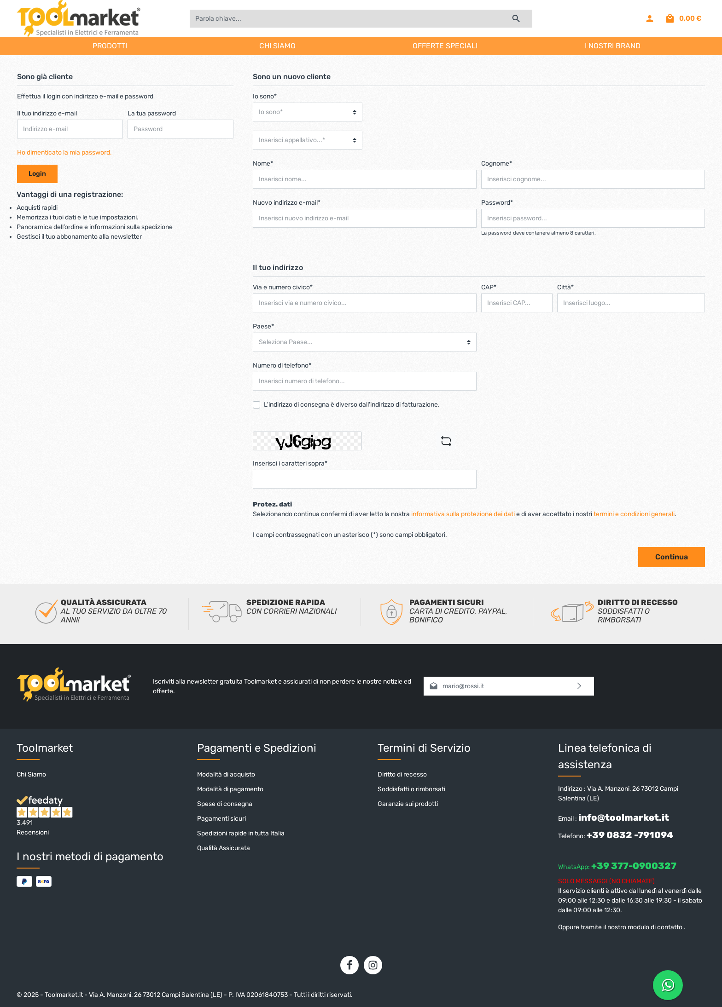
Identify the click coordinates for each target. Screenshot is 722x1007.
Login (37, 174)
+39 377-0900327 (633, 865)
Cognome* (496, 163)
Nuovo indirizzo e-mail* (286, 203)
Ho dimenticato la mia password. (64, 152)
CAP (488, 287)
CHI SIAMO (277, 45)
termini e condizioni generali (634, 514)
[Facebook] (349, 965)
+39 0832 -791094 (630, 834)
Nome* (263, 163)
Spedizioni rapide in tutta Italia (241, 833)
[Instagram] (373, 965)
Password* (497, 203)
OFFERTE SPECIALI (445, 45)
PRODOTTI (110, 45)
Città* (565, 287)
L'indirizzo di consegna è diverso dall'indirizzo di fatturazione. (352, 405)
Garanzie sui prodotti (408, 804)
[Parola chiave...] (345, 18)
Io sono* (265, 96)
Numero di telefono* (282, 365)
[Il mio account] (649, 18)
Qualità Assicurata (223, 848)
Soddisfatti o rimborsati (411, 789)
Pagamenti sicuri (221, 819)
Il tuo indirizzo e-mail (47, 113)
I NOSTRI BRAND (612, 45)
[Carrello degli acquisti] (683, 18)
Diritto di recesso (402, 774)
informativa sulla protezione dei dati (463, 514)
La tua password (152, 113)
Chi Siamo (31, 774)
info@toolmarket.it (623, 817)
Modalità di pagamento (230, 789)
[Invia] (579, 686)
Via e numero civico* (283, 287)
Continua (671, 556)
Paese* (263, 326)
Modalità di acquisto (226, 774)
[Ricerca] (516, 18)
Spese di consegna (224, 804)
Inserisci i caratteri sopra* (290, 463)
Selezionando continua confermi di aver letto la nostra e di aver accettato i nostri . (464, 514)
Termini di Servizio (424, 748)
